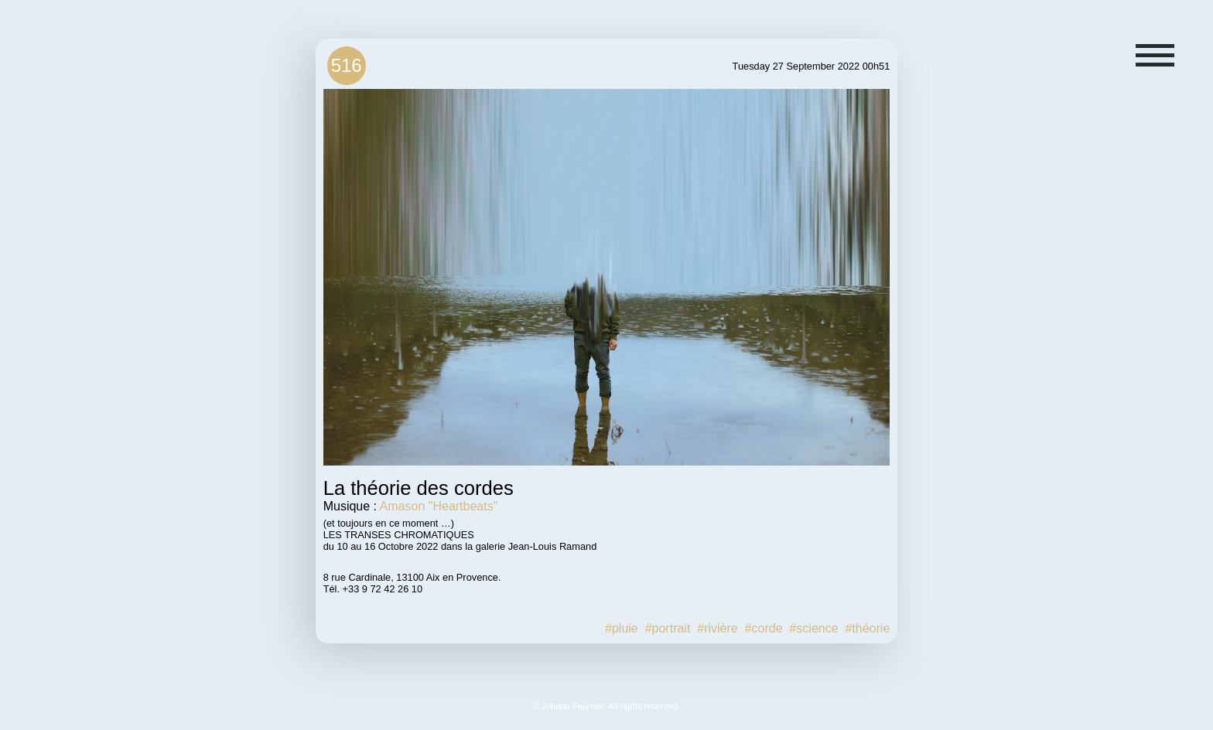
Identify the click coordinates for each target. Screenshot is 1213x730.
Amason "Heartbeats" (439, 506)
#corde (764, 628)
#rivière (717, 628)
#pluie (621, 628)
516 (346, 65)
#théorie (867, 628)
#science (813, 628)
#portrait (668, 628)
